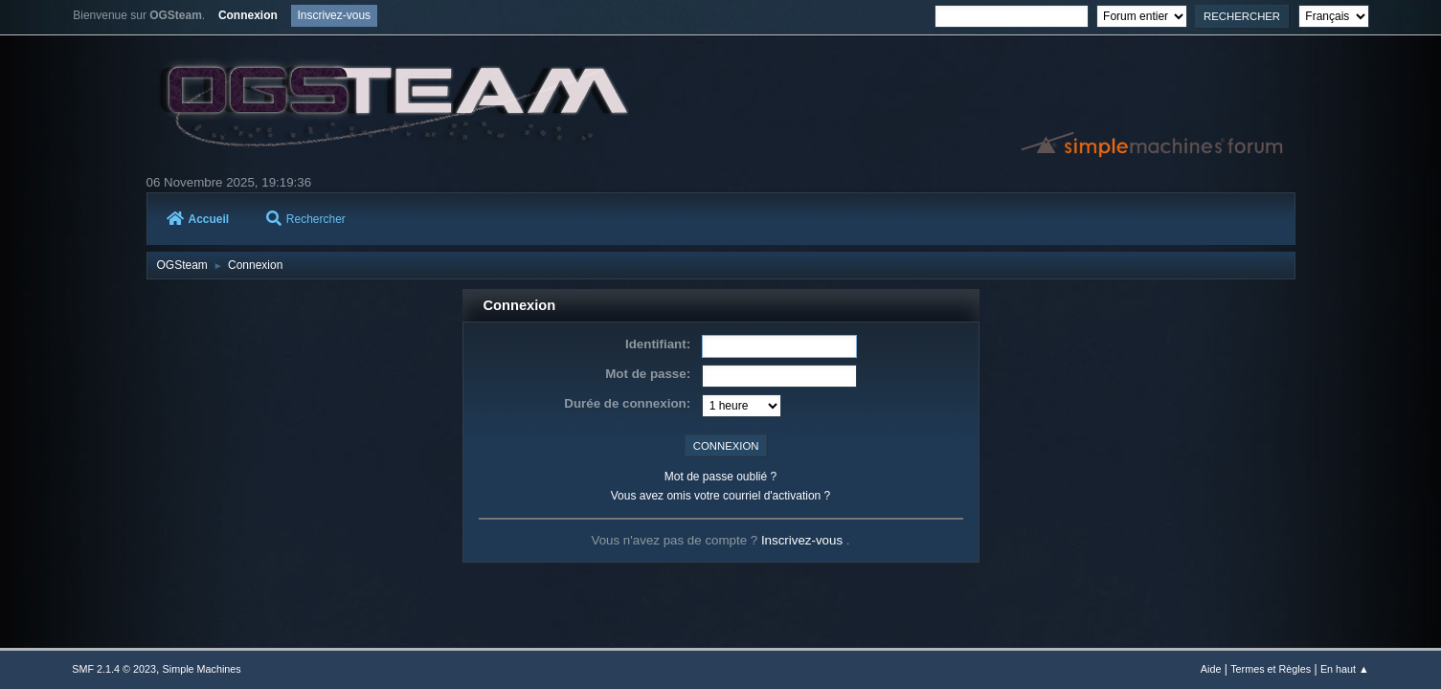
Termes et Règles (1270, 669)
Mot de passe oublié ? (720, 476)
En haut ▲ (1344, 669)
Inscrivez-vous (803, 540)
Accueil (198, 219)
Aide (1211, 669)
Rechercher (306, 219)
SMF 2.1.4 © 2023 (114, 669)
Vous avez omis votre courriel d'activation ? (720, 495)
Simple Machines (202, 669)
